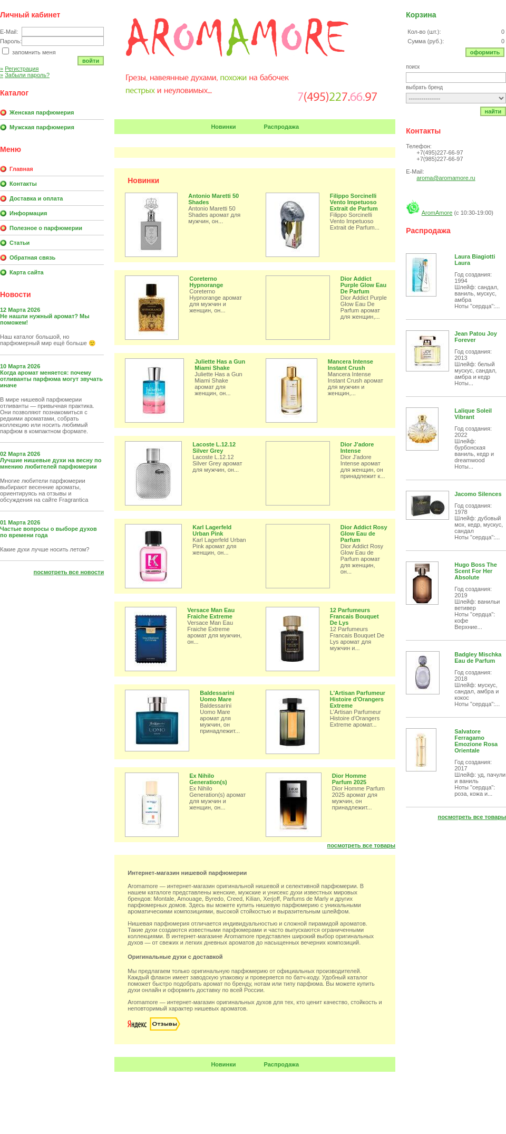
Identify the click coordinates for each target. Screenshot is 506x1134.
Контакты (23, 183)
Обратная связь (32, 257)
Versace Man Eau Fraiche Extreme (211, 613)
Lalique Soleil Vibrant (473, 413)
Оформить (485, 52)
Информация (28, 213)
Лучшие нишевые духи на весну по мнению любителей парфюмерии (50, 463)
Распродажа (281, 126)
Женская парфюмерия (41, 112)
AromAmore (437, 212)
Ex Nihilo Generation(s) (208, 779)
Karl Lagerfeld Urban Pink (211, 530)
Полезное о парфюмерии (45, 228)
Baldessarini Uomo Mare (217, 696)
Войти (90, 61)
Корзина (421, 15)
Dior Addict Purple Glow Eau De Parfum (363, 284)
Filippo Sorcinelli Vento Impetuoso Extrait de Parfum (354, 202)
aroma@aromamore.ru (445, 178)
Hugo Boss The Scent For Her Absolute (475, 570)
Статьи (19, 243)
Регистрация (19, 68)
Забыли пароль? (25, 75)
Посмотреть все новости (69, 572)
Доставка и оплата (36, 198)
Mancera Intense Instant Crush (350, 364)
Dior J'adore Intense (357, 447)
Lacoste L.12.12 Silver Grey (214, 447)
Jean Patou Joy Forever (475, 336)
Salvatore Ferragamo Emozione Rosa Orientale (476, 741)
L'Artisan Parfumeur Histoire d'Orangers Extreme (357, 699)
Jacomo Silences (477, 494)
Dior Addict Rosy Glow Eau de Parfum (363, 533)
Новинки (223, 126)
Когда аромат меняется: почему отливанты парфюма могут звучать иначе (51, 378)
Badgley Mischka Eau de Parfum (477, 657)
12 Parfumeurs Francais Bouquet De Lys (354, 616)
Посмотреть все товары (361, 845)
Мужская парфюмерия (41, 127)
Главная (21, 169)
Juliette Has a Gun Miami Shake (219, 364)
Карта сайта (26, 272)
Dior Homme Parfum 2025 (349, 779)
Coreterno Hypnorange (206, 281)
